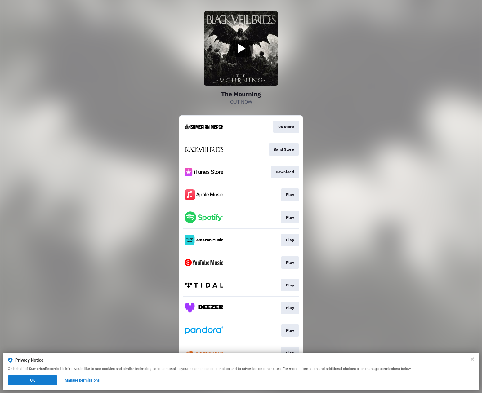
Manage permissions (82, 380)
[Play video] (241, 48)
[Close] (472, 359)
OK (32, 380)
